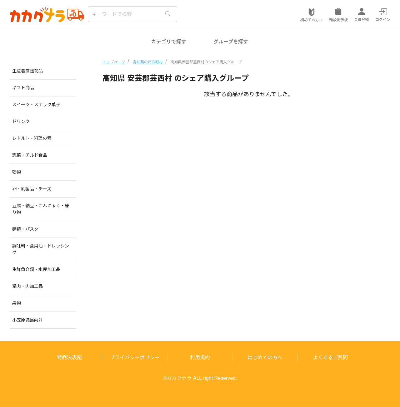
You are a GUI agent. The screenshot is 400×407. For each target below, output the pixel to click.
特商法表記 (69, 357)
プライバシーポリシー (135, 357)
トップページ (113, 62)
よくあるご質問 (330, 357)
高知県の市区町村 (148, 62)
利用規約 (200, 357)
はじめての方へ (265, 357)
